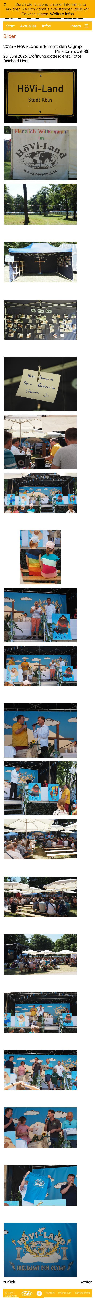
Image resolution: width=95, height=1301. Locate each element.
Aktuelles (28, 25)
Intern (75, 25)
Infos (46, 25)
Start (10, 25)
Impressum (65, 1292)
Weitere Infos (62, 13)
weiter (86, 1282)
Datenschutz (82, 1292)
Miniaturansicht (71, 51)
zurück (9, 1282)
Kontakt (50, 1292)
